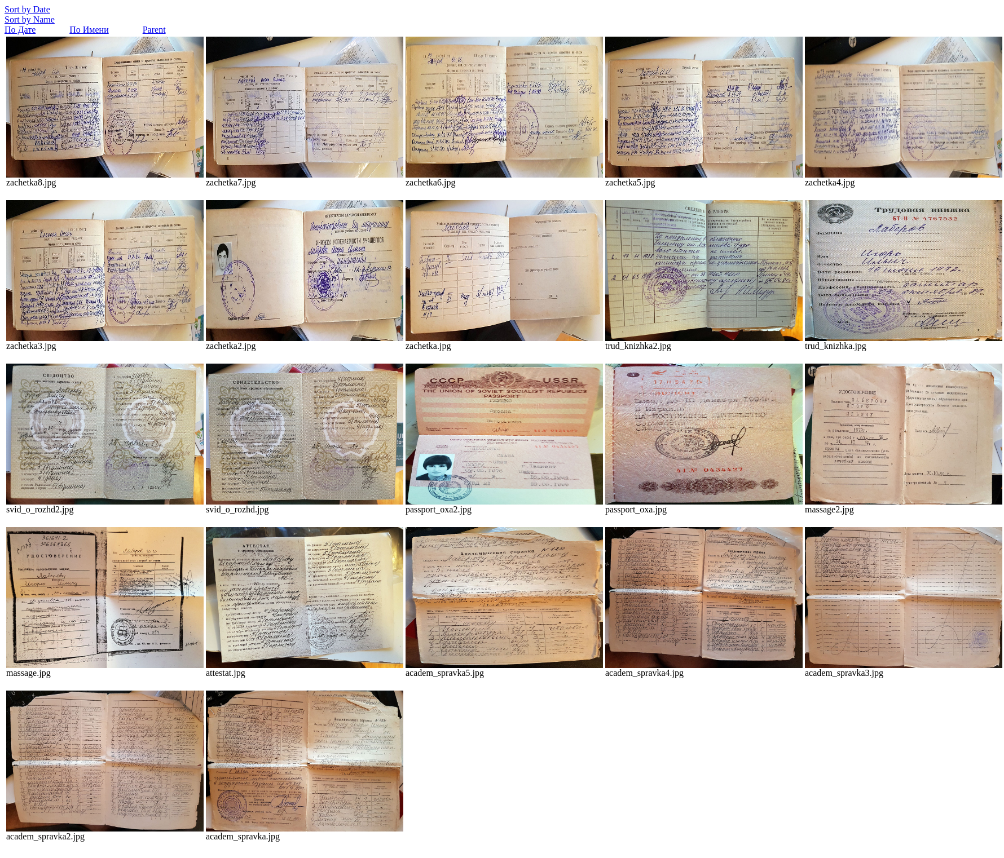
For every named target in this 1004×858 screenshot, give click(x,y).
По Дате (20, 29)
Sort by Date (27, 9)
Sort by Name (30, 19)
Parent (154, 29)
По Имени (88, 29)
